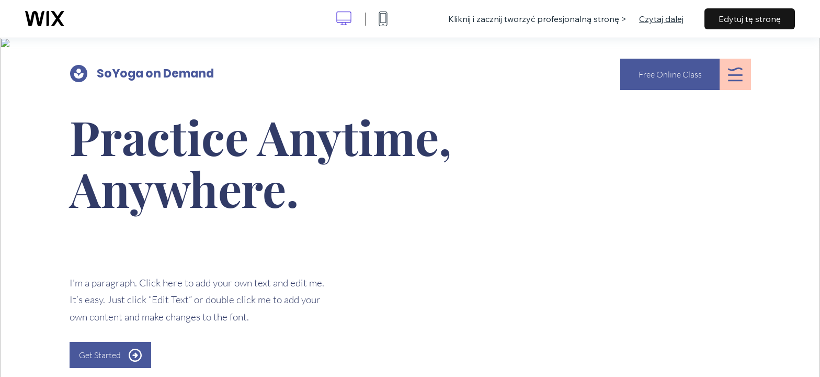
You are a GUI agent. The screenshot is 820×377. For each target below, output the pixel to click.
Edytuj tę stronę (750, 19)
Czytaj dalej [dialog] (661, 19)
